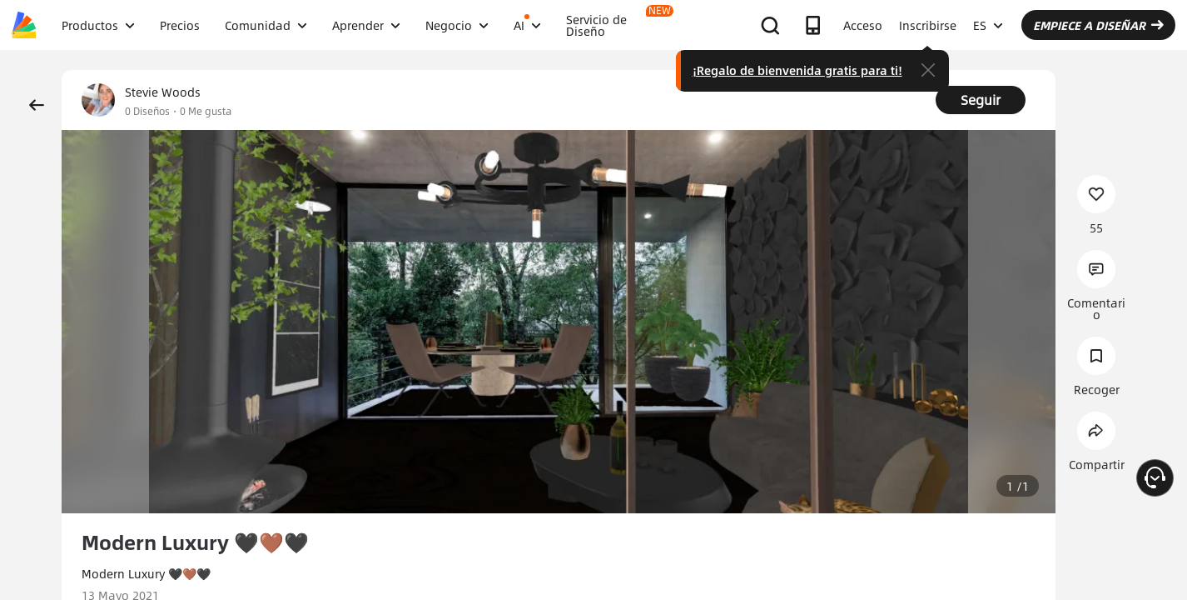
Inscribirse (927, 25)
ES (988, 25)
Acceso (862, 25)
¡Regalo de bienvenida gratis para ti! (797, 70)
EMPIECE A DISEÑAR (1098, 25)
